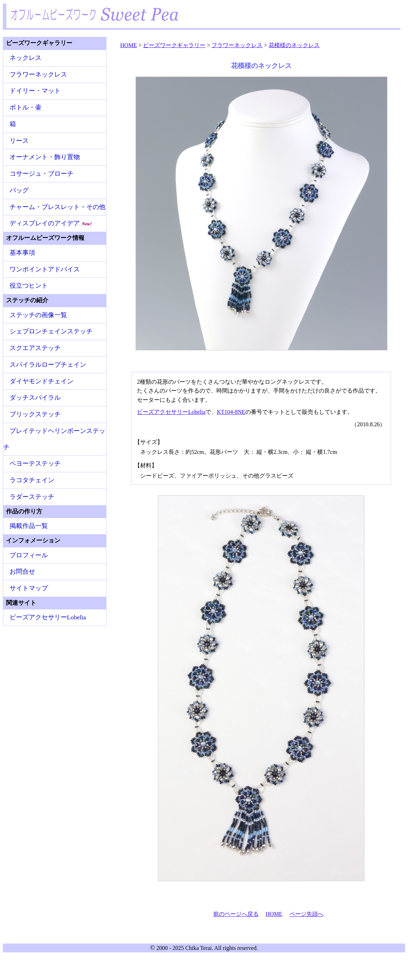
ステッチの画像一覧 (38, 315)
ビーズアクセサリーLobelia (171, 412)
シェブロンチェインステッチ (51, 331)
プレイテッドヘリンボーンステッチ (54, 439)
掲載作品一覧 (29, 525)
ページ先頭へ (307, 914)
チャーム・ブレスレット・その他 (57, 206)
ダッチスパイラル (35, 397)
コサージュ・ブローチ (41, 173)
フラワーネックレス (38, 74)
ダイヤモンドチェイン (41, 381)
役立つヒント (29, 285)
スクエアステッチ (35, 347)
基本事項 (22, 252)
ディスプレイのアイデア (51, 223)
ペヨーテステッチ (35, 463)
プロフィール (29, 555)
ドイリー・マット (35, 90)
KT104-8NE (231, 412)
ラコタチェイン (32, 480)
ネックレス (26, 57)
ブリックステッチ (35, 414)
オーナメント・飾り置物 (45, 157)
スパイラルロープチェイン (48, 364)
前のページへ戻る (236, 914)
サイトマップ (29, 588)
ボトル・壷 (26, 107)
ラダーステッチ (32, 496)
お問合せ (22, 571)
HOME (274, 914)
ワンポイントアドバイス (45, 269)
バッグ (19, 190)
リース (19, 140)
